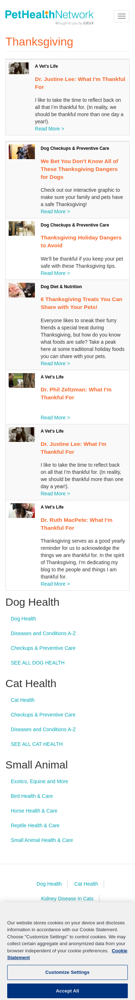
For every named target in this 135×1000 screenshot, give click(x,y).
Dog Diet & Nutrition (61, 286)
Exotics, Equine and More (39, 781)
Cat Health (23, 700)
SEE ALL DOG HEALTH (37, 663)
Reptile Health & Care (35, 825)
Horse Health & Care (34, 811)
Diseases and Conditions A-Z (43, 633)
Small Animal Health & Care (42, 840)
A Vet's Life (46, 66)
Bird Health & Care (32, 796)
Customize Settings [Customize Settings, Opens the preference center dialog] (67, 978)
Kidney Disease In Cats (67, 898)
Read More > (49, 129)
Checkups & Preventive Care (43, 648)
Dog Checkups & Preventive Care (75, 148)
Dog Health (23, 619)
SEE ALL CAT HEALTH (37, 744)
